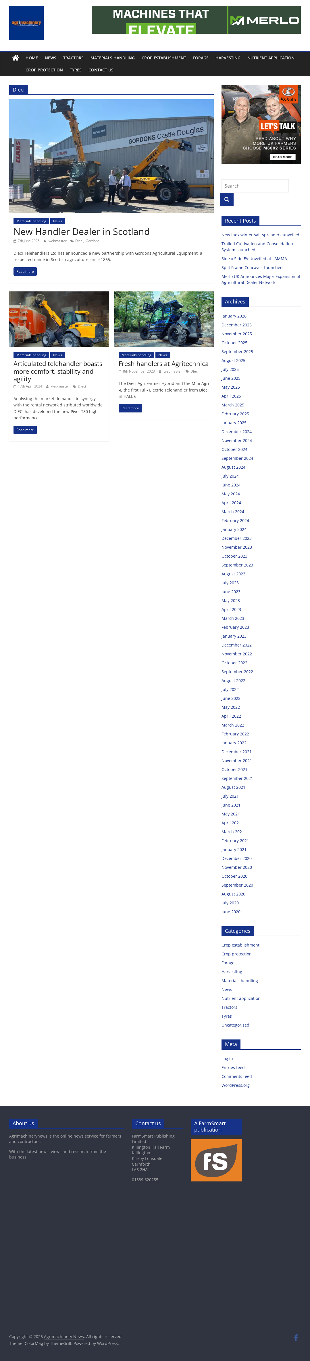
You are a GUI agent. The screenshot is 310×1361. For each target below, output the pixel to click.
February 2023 (235, 627)
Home (32, 58)
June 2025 (231, 378)
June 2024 (231, 485)
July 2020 (230, 903)
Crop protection (31, 70)
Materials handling (113, 58)
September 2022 (237, 671)
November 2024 (237, 440)
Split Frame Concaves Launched (253, 267)
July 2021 (230, 796)
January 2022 (234, 742)
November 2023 (237, 547)
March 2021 (233, 831)
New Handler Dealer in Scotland (82, 231)
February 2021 (235, 840)
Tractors (73, 58)
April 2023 (231, 609)
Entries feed (233, 1067)
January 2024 (234, 529)
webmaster (58, 240)
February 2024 (235, 520)
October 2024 (234, 449)
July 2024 (230, 476)
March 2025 (233, 405)
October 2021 (234, 769)
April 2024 (231, 502)
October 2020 (234, 876)
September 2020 (237, 885)
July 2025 (230, 369)
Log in (227, 1058)
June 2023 (231, 591)
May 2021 (231, 814)
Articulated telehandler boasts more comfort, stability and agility (58, 371)
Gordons (92, 240)
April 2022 (231, 716)
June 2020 (231, 911)
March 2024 (233, 511)
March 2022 (233, 725)
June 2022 (231, 698)
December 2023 (237, 538)
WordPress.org (236, 1085)
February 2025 (235, 413)
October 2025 (234, 342)
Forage (201, 58)
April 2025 (231, 396)
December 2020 (237, 858)
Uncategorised (235, 1025)
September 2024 (237, 458)
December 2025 (237, 325)
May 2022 (231, 707)
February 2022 (235, 734)
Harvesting (227, 58)
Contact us (88, 70)
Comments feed (237, 1076)
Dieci (79, 240)
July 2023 (230, 582)
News (50, 58)
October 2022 (234, 662)
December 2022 (237, 645)
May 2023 (231, 600)
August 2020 (233, 894)
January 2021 (234, 849)
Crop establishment (164, 58)
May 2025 (231, 387)
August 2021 (233, 787)
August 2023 (233, 574)
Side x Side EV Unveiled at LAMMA (255, 258)
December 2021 (237, 751)
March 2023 (233, 618)
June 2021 (231, 805)
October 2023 (234, 556)
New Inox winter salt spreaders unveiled (261, 234)
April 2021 (231, 822)
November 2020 (237, 867)
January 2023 (234, 636)
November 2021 (237, 760)
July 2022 (230, 689)
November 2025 (237, 333)
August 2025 (233, 360)
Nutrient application (270, 58)
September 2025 (237, 351)
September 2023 (237, 565)
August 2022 (233, 680)
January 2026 (234, 316)
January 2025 (234, 422)
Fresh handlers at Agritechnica (164, 363)
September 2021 (237, 778)
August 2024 (233, 467)
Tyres (63, 70)
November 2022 (237, 654)
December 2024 (237, 431)
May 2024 (231, 493)
